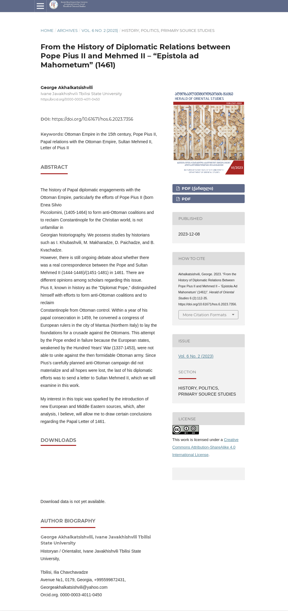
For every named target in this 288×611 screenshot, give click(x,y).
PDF (185, 198)
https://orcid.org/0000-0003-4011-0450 (70, 99)
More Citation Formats (204, 314)
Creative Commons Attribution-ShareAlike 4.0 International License (205, 447)
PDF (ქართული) (197, 188)
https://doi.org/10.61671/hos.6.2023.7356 (92, 119)
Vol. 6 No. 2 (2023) (100, 30)
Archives (67, 30)
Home (47, 30)
